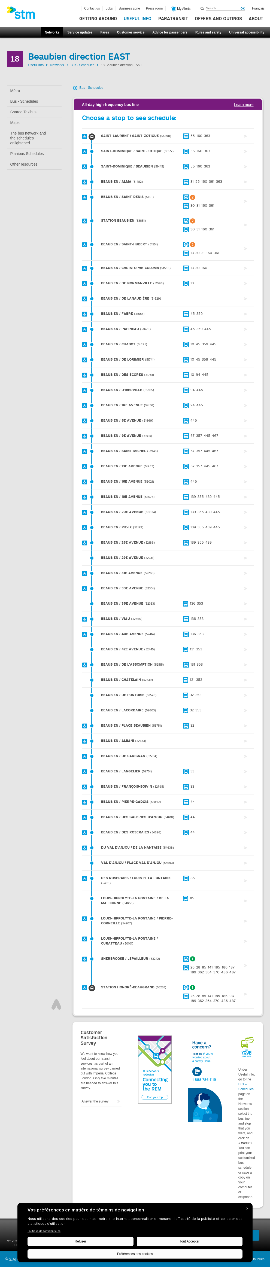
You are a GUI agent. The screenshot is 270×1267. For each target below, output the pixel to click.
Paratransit (173, 18)
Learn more (244, 104)
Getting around (98, 18)
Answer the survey (95, 1101)
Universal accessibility (246, 32)
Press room (154, 8)
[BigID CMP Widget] (135, 1234)
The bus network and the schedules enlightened (28, 138)
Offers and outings (218, 18)
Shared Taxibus (23, 112)
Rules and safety (208, 32)
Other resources (24, 164)
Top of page (56, 1004)
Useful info (137, 18)
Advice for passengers (169, 32)
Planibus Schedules (27, 153)
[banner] (24, 14)
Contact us (92, 8)
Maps (15, 122)
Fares (104, 32)
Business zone (129, 8)
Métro (15, 91)
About (256, 18)
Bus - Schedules (82, 65)
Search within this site (202, 8)
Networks (52, 32)
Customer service (130, 32)
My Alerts (181, 9)
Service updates (79, 32)
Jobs (109, 8)
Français (258, 8)
